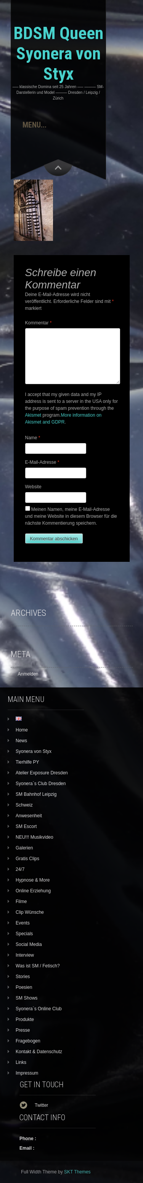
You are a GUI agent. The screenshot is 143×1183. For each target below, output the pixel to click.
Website (33, 486)
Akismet (33, 415)
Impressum (27, 1073)
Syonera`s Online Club (39, 1008)
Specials (24, 933)
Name (32, 437)
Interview (25, 955)
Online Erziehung (33, 890)
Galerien (24, 848)
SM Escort (26, 826)
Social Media (29, 944)
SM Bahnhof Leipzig (36, 794)
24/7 (20, 869)
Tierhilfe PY (27, 762)
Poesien (24, 987)
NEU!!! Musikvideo (34, 837)
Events (23, 923)
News (21, 740)
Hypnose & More (33, 880)
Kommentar (38, 323)
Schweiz (24, 805)
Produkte (25, 1019)
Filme (21, 901)
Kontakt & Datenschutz (39, 1051)
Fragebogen (28, 1041)
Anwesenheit (29, 815)
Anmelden (28, 674)
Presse (23, 1030)
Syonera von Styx (33, 751)
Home (22, 730)
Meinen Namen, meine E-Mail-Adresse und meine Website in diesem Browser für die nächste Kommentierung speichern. (71, 516)
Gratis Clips (27, 858)
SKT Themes (77, 1172)
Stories (23, 976)
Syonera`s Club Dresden (41, 783)
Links (21, 1062)
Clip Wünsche (30, 912)
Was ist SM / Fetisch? (38, 966)
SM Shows (26, 998)
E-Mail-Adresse (42, 462)
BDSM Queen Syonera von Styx (58, 53)
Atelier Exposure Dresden (42, 773)
